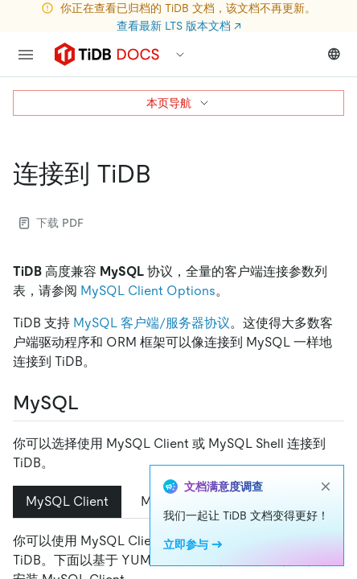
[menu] (26, 55)
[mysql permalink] (91, 403)
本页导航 (178, 102)
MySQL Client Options (147, 290)
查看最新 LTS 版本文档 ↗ (179, 25)
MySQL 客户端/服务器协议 (151, 323)
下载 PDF (51, 222)
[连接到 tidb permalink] (164, 174)
